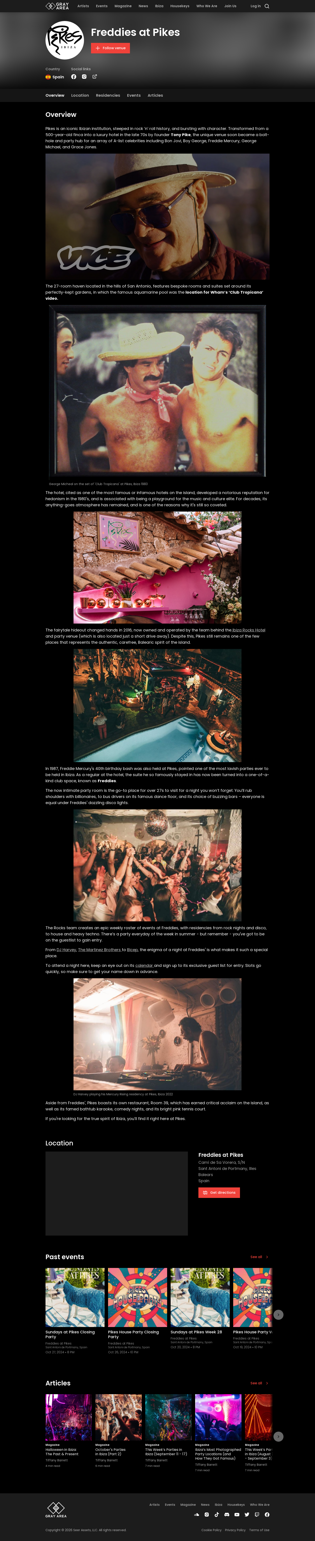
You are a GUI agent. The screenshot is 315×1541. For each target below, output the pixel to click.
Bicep (132, 949)
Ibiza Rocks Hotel (248, 630)
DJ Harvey (66, 949)
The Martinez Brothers (100, 949)
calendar (144, 965)
